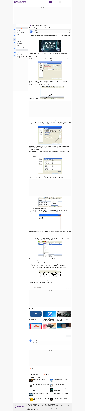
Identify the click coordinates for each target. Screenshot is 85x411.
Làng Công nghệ (39, 25)
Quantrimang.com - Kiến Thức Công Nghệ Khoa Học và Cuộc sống (20, 1)
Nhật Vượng (35, 32)
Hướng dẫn (38, 404)
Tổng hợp (45, 25)
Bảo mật (34, 404)
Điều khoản (31, 404)
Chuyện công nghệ (34, 374)
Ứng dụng (41, 404)
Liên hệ (45, 404)
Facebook (51, 404)
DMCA (54, 404)
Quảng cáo (47, 404)
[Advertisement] (42, 16)
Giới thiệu (27, 404)
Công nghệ (33, 25)
